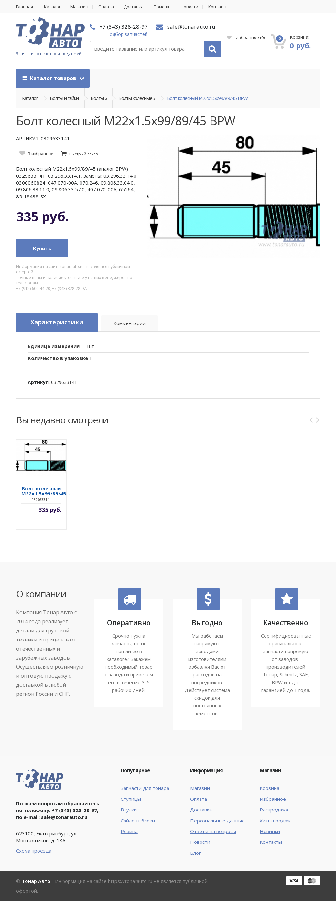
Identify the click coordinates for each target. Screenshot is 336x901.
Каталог (52, 7)
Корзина (269, 788)
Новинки (270, 831)
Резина (129, 831)
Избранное (246, 37)
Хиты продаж (275, 820)
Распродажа (274, 809)
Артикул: (39, 382)
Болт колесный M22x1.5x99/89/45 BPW (207, 98)
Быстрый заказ (83, 154)
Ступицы (131, 799)
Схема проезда (33, 850)
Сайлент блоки (138, 820)
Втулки (129, 809)
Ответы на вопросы (213, 831)
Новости (189, 7)
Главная (24, 7)
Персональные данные (217, 820)
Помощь (162, 7)
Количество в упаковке (58, 358)
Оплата (106, 7)
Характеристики (56, 322)
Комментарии (130, 323)
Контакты (218, 7)
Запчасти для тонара (145, 788)
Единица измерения (54, 346)
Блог (195, 853)
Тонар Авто (36, 881)
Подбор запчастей (126, 34)
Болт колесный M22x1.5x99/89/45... (45, 491)
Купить (42, 248)
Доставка (134, 7)
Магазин (79, 7)
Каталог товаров (50, 78)
